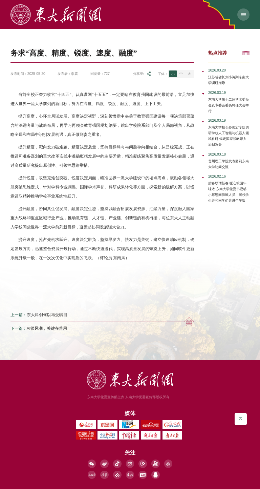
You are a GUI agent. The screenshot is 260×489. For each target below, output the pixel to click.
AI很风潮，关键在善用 (47, 328)
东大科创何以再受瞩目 (47, 314)
